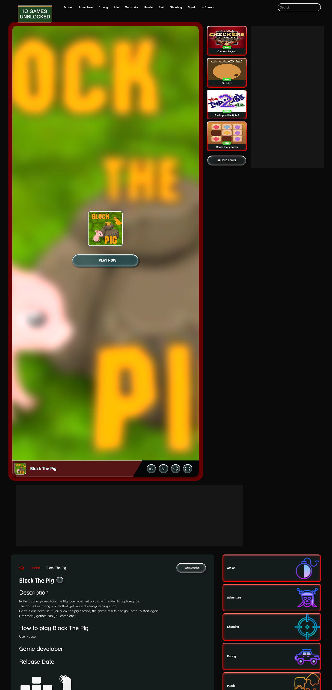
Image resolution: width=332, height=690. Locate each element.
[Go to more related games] (227, 160)
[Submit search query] (316, 7)
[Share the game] (176, 469)
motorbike (131, 7)
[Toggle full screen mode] (188, 469)
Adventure (86, 7)
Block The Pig (56, 568)
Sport (191, 7)
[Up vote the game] (151, 469)
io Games (208, 7)
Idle (116, 7)
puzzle (148, 7)
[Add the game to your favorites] (59, 580)
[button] (270, 7)
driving (103, 7)
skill (161, 7)
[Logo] (34, 14)
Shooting (176, 7)
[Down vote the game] (163, 469)
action (67, 7)
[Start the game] (105, 260)
